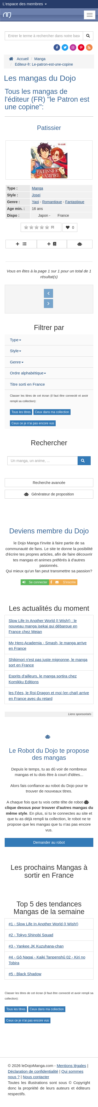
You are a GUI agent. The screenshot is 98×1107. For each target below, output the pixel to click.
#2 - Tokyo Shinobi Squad (31, 935)
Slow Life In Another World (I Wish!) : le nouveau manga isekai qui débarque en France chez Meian (43, 626)
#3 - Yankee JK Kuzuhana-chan (36, 946)
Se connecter (34, 582)
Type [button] (15, 340)
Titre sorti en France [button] (27, 384)
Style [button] (15, 351)
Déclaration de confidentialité (33, 1071)
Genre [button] (17, 362)
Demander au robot (49, 842)
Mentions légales (71, 1065)
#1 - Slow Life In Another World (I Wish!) (43, 924)
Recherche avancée (49, 483)
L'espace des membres (25, 4)
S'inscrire (63, 582)
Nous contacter (36, 1077)
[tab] (49, 339)
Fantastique (74, 202)
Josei (36, 195)
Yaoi (35, 202)
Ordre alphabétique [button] (28, 373)
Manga (37, 188)
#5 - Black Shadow (25, 974)
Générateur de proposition (52, 494)
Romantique (52, 202)
